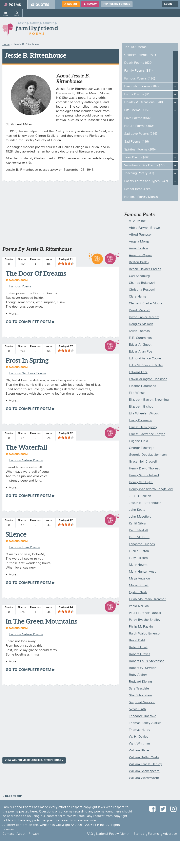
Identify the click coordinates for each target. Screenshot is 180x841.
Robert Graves (139, 654)
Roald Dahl (137, 640)
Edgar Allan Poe (140, 351)
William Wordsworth (144, 778)
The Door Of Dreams (36, 273)
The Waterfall (26, 447)
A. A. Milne (137, 221)
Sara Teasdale (139, 688)
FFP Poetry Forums (116, 4)
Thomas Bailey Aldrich (145, 723)
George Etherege (141, 448)
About (21, 834)
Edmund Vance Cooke (145, 358)
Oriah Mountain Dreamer (147, 599)
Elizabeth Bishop (141, 406)
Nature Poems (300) (139, 126)
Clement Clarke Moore (145, 303)
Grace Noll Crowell (143, 461)
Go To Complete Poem (28, 322)
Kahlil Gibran (138, 523)
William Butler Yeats (144, 757)
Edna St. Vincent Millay (146, 365)
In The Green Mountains (41, 621)
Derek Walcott (139, 310)
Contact (8, 834)
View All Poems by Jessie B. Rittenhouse (33, 760)
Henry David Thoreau (144, 468)
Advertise (170, 834)
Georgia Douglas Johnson (148, 455)
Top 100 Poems (135, 47)
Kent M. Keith (139, 537)
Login (170, 4)
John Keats (137, 510)
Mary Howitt (138, 565)
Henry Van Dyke (141, 482)
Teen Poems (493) (137, 157)
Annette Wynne (140, 255)
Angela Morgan (140, 241)
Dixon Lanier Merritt (144, 317)
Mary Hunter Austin (143, 571)
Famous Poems (20, 286)
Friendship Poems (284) (141, 86)
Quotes (40, 5)
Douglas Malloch (141, 324)
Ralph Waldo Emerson (145, 633)
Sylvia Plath (137, 709)
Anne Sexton (138, 248)
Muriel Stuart (138, 585)
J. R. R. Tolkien (140, 496)
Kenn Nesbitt (138, 530)
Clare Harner (138, 296)
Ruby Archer (138, 675)
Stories (139, 834)
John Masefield (140, 516)
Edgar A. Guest (140, 344)
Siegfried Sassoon (142, 702)
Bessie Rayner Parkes (145, 269)
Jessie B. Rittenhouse (145, 503)
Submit (70, 4)
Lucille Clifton (139, 551)
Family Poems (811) (138, 70)
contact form (55, 816)
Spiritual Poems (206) (140, 149)
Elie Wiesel (137, 393)
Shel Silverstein (140, 695)
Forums (153, 834)
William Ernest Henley (145, 764)
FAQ (90, 834)
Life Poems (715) (136, 110)
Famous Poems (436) (139, 78)
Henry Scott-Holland (144, 475)
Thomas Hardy (139, 730)
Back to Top (13, 796)
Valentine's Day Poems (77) (144, 165)
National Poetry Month (141, 197)
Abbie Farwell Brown (144, 228)
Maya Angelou (139, 578)
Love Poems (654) (137, 118)
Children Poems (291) (140, 55)
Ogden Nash (138, 592)
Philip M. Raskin (141, 626)
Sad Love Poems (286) (140, 134)
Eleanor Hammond (142, 386)
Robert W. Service (142, 668)
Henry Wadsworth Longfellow (151, 489)
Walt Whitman (139, 743)
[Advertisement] (60, 216)
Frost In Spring (27, 360)
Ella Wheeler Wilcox (144, 413)
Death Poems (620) (138, 63)
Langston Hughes (142, 544)
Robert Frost (138, 647)
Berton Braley (139, 262)
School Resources (137, 189)
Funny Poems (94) (137, 94)
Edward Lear (138, 372)
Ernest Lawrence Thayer (147, 434)
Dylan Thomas (139, 331)
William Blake (139, 750)
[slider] (66, 263)
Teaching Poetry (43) (139, 173)
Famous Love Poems (24, 547)
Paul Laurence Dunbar (145, 613)
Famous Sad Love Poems (27, 373)
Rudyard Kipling (140, 681)
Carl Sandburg (139, 276)
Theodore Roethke (142, 716)
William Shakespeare (144, 771)
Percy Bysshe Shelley (144, 620)
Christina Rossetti (142, 289)
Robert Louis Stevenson (146, 661)
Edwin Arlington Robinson (148, 379)
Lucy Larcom (138, 558)
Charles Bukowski (142, 283)
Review (90, 4)
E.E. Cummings (140, 338)
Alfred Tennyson (141, 234)
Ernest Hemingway (143, 427)
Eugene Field (138, 441)
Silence (16, 534)
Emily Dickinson (140, 420)
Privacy (33, 834)
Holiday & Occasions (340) (143, 102)
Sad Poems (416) (136, 141)
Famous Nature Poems (26, 460)
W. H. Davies (138, 736)
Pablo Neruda (139, 606)
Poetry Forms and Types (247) (146, 181)
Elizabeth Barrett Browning (149, 399)
